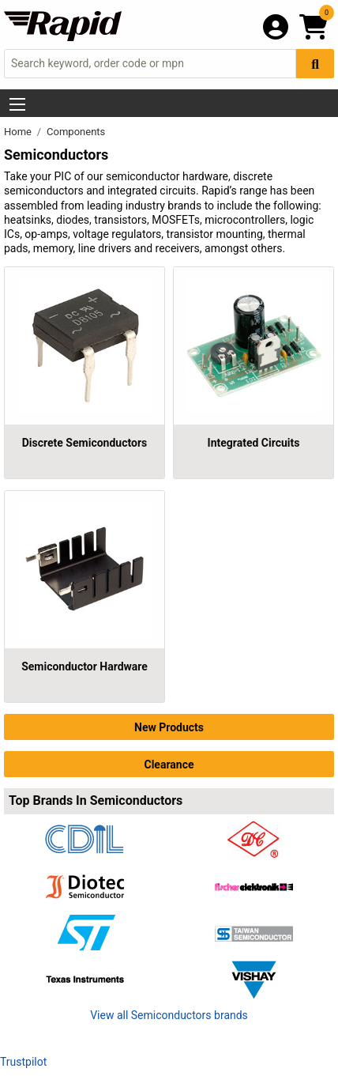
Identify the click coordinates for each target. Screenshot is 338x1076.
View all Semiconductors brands (169, 1015)
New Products (169, 727)
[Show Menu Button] (17, 104)
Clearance (168, 764)
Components (76, 132)
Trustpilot (23, 1061)
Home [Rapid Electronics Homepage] (19, 132)
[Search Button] (315, 63)
